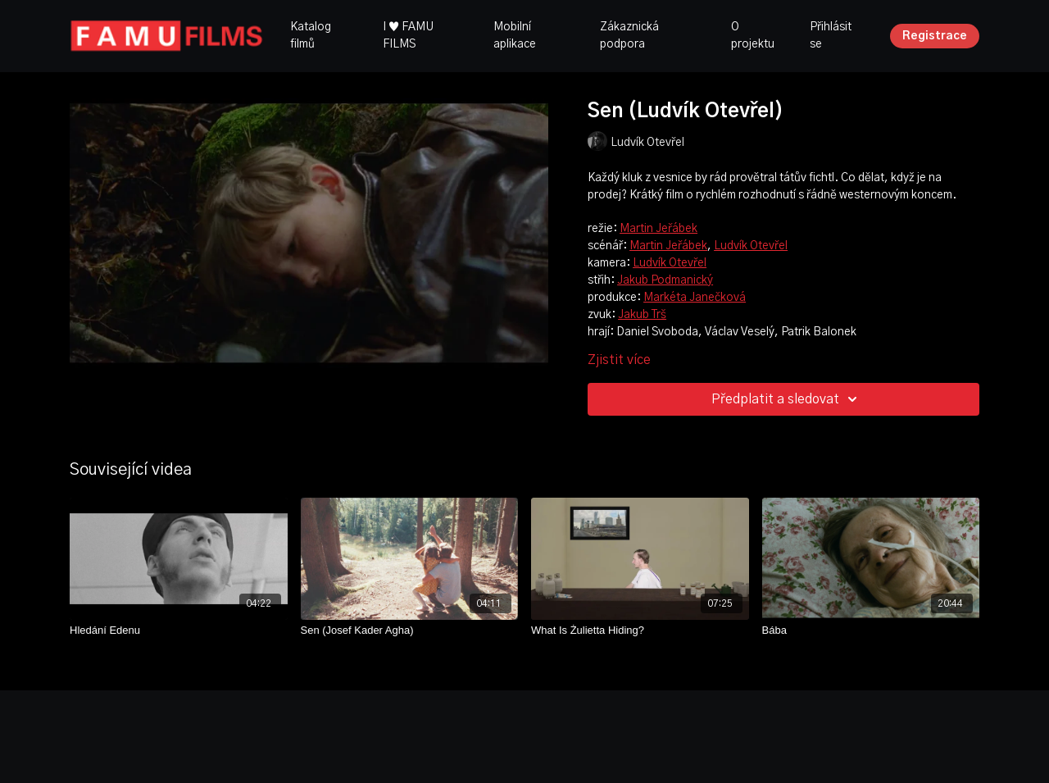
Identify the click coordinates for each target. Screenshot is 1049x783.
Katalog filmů (310, 35)
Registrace (934, 36)
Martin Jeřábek (658, 228)
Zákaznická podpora (629, 35)
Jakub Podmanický (665, 280)
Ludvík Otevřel (751, 246)
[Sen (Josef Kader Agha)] (410, 630)
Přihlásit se (830, 35)
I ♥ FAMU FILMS (408, 35)
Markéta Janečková (694, 297)
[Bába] (871, 630)
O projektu (752, 35)
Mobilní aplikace (514, 35)
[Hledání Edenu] (179, 630)
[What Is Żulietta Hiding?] (640, 630)
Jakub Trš (642, 315)
